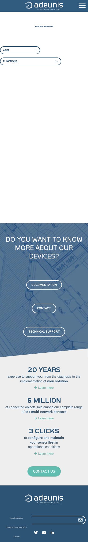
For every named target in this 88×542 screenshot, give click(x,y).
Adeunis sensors (44, 26)
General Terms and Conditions (16, 527)
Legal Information (17, 518)
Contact (16, 537)
